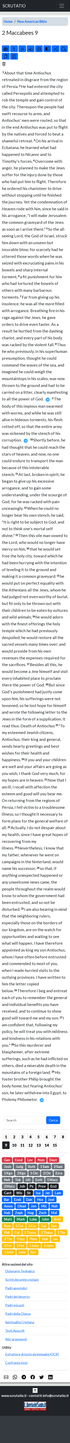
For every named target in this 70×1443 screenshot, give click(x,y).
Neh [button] (7, 1180)
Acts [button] (57, 1219)
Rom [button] (7, 1226)
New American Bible (32, 21)
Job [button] (22, 1186)
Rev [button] (33, 1252)
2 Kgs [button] (21, 1173)
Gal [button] (43, 1226)
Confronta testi (16, 1363)
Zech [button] (42, 1213)
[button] (35, 1390)
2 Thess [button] (47, 1232)
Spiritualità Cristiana (19, 1322)
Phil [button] (7, 1232)
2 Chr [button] (47, 1173)
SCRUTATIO (14, 5)
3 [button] (22, 1137)
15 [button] (55, 1145)
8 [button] (63, 1137)
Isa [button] (38, 1193)
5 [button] (38, 1137)
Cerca (53, 1120)
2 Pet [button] (20, 1246)
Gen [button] (7, 1160)
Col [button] (17, 1232)
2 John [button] (48, 1246)
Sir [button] (29, 1193)
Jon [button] (33, 1206)
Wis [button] (19, 1193)
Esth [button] (38, 1180)
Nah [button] (55, 1206)
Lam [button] (58, 1193)
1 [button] (6, 1137)
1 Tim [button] (61, 1232)
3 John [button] (9, 1252)
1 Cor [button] (19, 1226)
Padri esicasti (14, 1305)
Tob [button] (18, 1180)
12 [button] (30, 1145)
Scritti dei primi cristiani (22, 1280)
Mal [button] (54, 1213)
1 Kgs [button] (8, 1173)
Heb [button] (45, 1239)
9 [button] (6, 1145)
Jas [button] (55, 1239)
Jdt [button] (27, 1180)
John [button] (45, 1219)
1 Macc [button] (52, 1180)
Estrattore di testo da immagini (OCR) (32, 1354)
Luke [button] (33, 1219)
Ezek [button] (17, 1200)
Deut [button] (53, 1160)
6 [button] (47, 1137)
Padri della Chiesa (17, 1314)
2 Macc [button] (9, 1186)
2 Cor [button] (32, 1226)
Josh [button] (7, 1167)
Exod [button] (19, 1160)
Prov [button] (42, 1186)
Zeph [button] (19, 1213)
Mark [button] (21, 1219)
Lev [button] (30, 1160)
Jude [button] (22, 1252)
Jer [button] (47, 1193)
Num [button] (41, 1160)
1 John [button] (34, 1246)
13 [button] (39, 1145)
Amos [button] (8, 1206)
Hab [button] (7, 1213)
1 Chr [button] (34, 1173)
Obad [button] (22, 1206)
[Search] (25, 1120)
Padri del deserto (17, 1297)
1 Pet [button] (8, 1246)
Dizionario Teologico (20, 1271)
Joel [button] (51, 1200)
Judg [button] (19, 1167)
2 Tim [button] (8, 1239)
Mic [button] (44, 1206)
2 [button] (14, 1137)
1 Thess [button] (30, 1232)
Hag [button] (31, 1213)
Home (8, 21)
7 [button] (55, 1137)
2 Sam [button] (58, 1167)
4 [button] (30, 1137)
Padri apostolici (16, 1288)
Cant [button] (7, 1193)
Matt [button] (8, 1219)
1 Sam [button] (44, 1167)
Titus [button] (21, 1239)
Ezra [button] (59, 1173)
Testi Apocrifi (15, 1331)
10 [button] (14, 1145)
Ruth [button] (31, 1167)
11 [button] (22, 1145)
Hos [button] (40, 1200)
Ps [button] (31, 1186)
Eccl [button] (53, 1186)
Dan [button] (29, 1200)
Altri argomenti (16, 1339)
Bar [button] (6, 1200)
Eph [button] (54, 1226)
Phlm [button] (33, 1239)
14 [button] (47, 1145)
